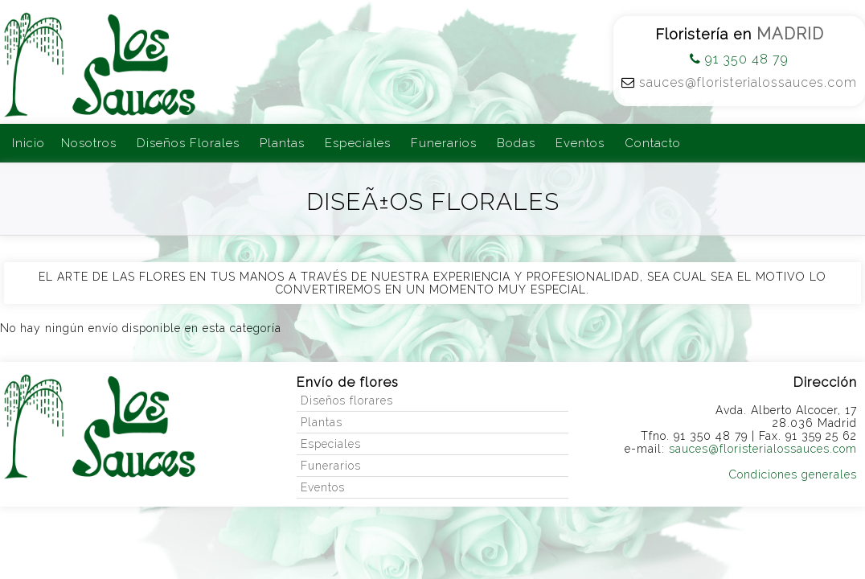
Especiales (358, 143)
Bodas (516, 143)
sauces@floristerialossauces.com (748, 82)
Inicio (28, 143)
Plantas (282, 143)
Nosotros (89, 143)
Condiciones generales (793, 474)
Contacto (653, 143)
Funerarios (444, 143)
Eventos (580, 143)
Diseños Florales (188, 143)
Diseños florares (347, 400)
